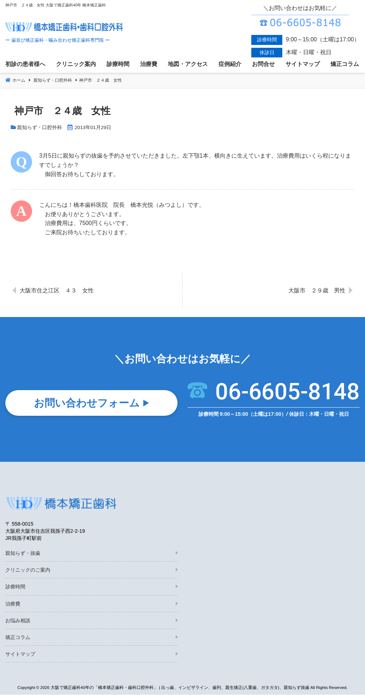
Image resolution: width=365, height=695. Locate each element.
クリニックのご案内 (27, 570)
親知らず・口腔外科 (39, 127)
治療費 (12, 604)
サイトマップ (20, 654)
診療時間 (15, 587)
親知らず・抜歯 (22, 553)
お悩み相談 (17, 621)
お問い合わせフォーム (86, 405)
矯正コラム (17, 637)
